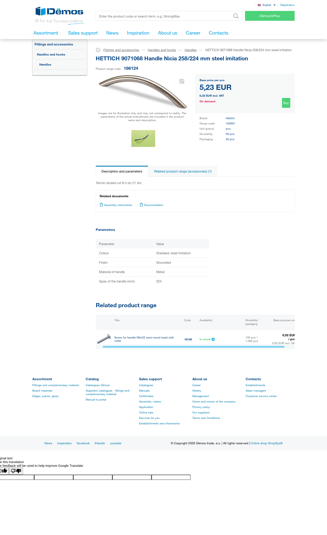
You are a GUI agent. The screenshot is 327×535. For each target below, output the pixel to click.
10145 (188, 339)
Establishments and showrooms (159, 423)
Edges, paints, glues (45, 396)
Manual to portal (96, 399)
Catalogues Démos (98, 385)
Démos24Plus (269, 16)
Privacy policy (201, 407)
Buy (286, 103)
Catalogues (146, 385)
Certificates (146, 396)
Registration (287, 5)
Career (196, 385)
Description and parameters (121, 171)
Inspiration (64, 443)
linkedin (100, 443)
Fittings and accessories (54, 44)
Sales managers (256, 390)
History (196, 390)
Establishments (255, 385)
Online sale (146, 412)
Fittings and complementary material (55, 385)
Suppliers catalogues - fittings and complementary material (107, 392)
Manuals (144, 390)
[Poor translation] (16, 471)
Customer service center (261, 396)
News (48, 443)
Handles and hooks (51, 54)
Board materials (42, 390)
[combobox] (266, 4)
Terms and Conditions (206, 418)
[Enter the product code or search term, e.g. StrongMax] (169, 16)
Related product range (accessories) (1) (183, 171)
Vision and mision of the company (214, 401)
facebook (83, 443)
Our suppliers (201, 412)
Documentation (151, 205)
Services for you (149, 418)
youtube (115, 443)
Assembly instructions (116, 205)
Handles (45, 64)
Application (146, 407)
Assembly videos (150, 401)
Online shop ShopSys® (266, 443)
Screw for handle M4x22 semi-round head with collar (144, 339)
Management (200, 396)
